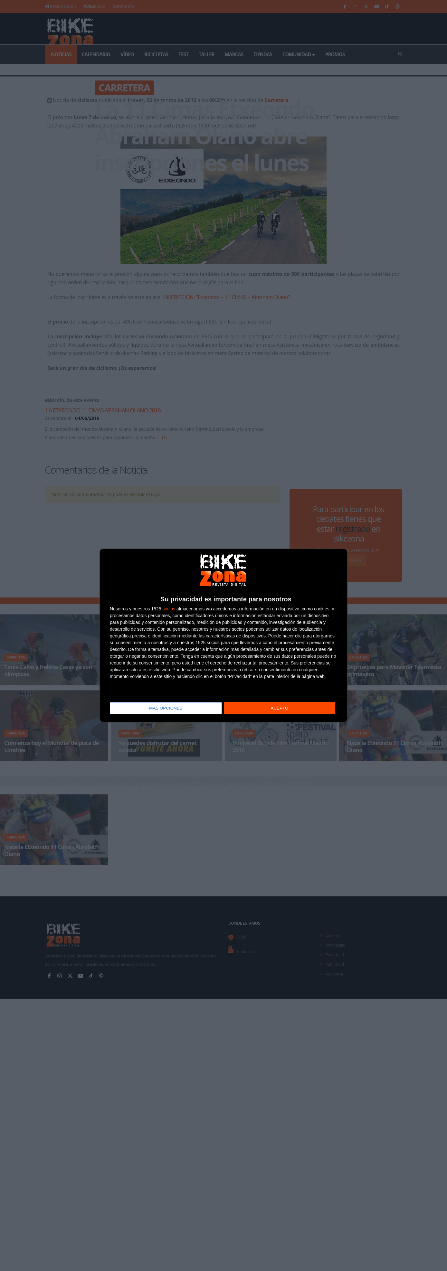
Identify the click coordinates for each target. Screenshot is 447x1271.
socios (168, 609)
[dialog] (223, 635)
